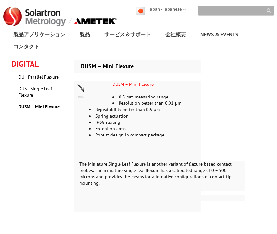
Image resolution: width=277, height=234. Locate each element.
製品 (85, 34)
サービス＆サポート (127, 34)
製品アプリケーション (39, 34)
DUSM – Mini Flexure (39, 107)
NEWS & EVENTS (219, 34)
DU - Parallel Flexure (39, 77)
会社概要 (175, 34)
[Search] (236, 11)
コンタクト (26, 46)
